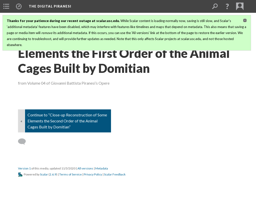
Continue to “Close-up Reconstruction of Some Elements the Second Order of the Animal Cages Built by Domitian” (67, 120)
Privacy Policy (93, 174)
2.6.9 (53, 174)
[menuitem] (6, 6)
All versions (85, 168)
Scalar (44, 174)
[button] (227, 6)
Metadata (101, 168)
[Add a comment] (24, 141)
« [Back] (21, 120)
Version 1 (24, 168)
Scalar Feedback (115, 174)
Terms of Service (70, 174)
